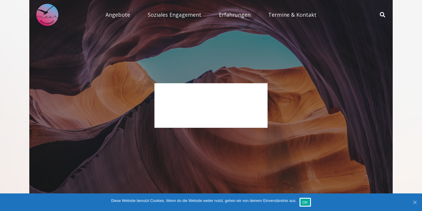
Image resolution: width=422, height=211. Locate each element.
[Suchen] (382, 14)
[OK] (415, 202)
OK (305, 202)
